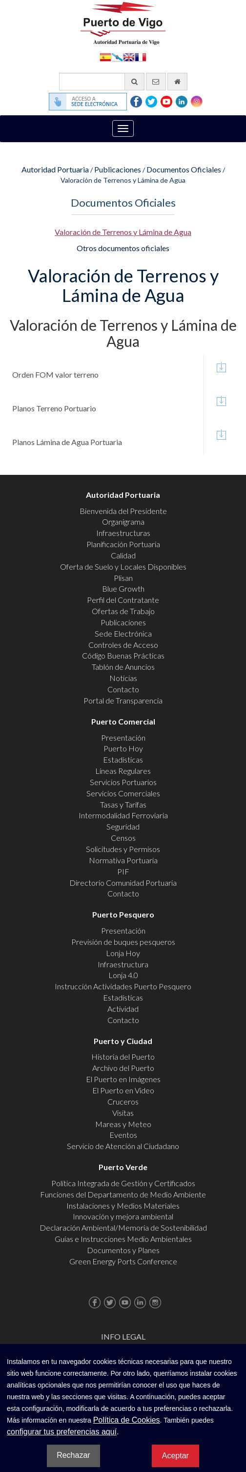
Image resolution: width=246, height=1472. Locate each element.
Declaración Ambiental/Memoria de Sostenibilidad (123, 1227)
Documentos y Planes (123, 1250)
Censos (123, 837)
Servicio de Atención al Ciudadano (123, 1146)
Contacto (123, 689)
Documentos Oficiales (183, 169)
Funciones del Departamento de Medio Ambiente (123, 1194)
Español (105, 56)
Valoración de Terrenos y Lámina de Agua (123, 231)
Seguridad (123, 826)
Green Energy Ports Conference (123, 1261)
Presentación (123, 737)
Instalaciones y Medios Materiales (123, 1205)
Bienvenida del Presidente (123, 510)
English (129, 56)
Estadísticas (123, 759)
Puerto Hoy (123, 748)
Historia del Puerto (123, 1056)
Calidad (123, 555)
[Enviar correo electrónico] (156, 81)
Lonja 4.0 (123, 975)
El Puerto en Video (123, 1090)
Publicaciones (117, 169)
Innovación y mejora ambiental (123, 1216)
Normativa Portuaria (123, 860)
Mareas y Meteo (123, 1124)
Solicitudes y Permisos (123, 848)
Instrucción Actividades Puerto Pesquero (123, 986)
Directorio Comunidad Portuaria (123, 882)
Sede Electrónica (123, 633)
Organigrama (123, 521)
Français (140, 56)
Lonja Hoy (123, 953)
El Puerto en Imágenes (123, 1079)
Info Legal (123, 1336)
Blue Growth (123, 588)
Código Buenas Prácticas (123, 655)
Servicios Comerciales (123, 793)
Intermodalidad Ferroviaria (123, 815)
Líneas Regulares (123, 770)
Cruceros (123, 1101)
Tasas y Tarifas (123, 804)
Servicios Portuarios (123, 782)
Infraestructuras (123, 532)
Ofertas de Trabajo (123, 611)
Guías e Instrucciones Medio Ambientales (123, 1238)
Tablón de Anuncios (123, 666)
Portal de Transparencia (123, 700)
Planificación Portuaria (123, 544)
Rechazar (73, 1455)
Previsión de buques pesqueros (123, 941)
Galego (117, 56)
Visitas (123, 1112)
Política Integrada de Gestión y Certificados (123, 1183)
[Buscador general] (101, 81)
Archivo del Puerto (123, 1067)
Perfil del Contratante (123, 599)
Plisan (123, 577)
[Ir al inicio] (177, 81)
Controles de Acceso (123, 644)
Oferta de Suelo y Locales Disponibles (123, 566)
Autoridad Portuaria (55, 169)
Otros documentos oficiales (123, 248)
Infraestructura (123, 964)
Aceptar (175, 1455)
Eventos (123, 1134)
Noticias (123, 678)
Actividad (123, 1008)
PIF (123, 871)
